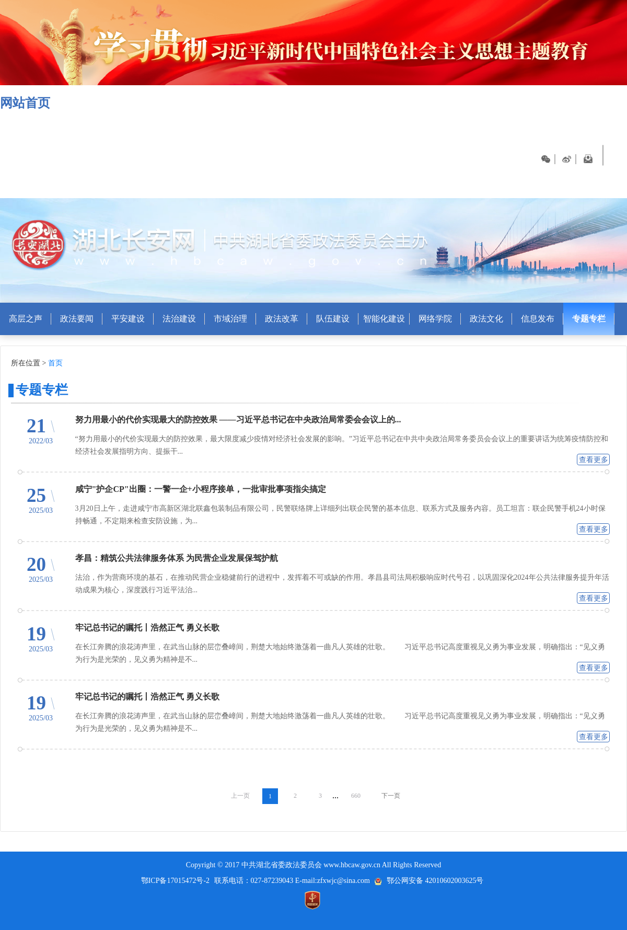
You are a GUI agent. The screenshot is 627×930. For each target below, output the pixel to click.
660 (356, 795)
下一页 (390, 795)
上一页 (240, 795)
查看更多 (593, 460)
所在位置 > (28, 363)
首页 (55, 363)
